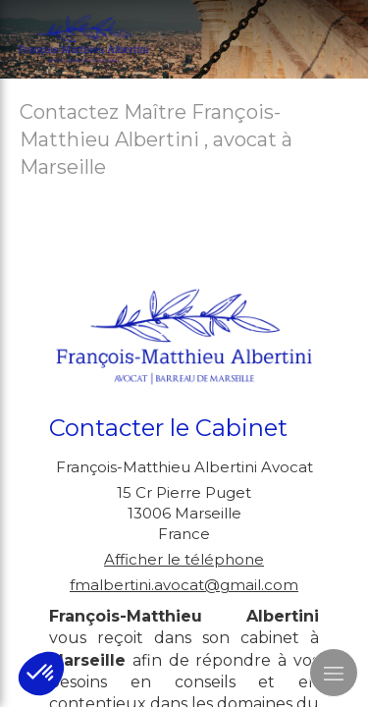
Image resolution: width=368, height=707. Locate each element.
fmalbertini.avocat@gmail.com (184, 584)
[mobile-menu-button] (333, 672)
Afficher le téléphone (184, 559)
